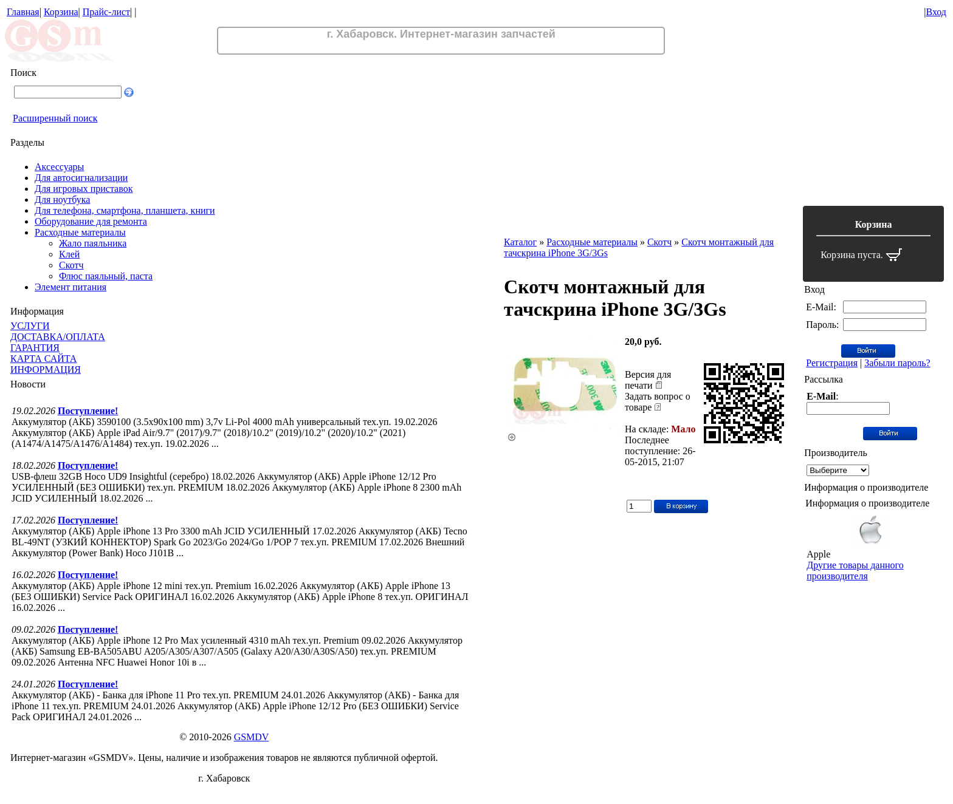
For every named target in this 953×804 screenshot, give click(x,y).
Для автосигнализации (81, 177)
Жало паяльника (92, 243)
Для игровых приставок (83, 188)
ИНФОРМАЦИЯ (45, 369)
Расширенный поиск (55, 118)
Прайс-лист (106, 12)
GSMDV (251, 737)
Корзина (61, 12)
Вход (936, 12)
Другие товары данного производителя (855, 570)
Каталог (520, 242)
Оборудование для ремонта (91, 221)
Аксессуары (59, 167)
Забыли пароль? (897, 363)
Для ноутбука (62, 199)
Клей (69, 254)
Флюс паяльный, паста (106, 276)
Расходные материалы (80, 232)
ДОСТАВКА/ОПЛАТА (57, 337)
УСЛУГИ (30, 326)
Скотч (71, 265)
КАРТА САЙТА (43, 358)
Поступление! (88, 411)
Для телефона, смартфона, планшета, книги (125, 210)
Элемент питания (70, 287)
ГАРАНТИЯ (35, 347)
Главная (23, 12)
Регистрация (832, 363)
